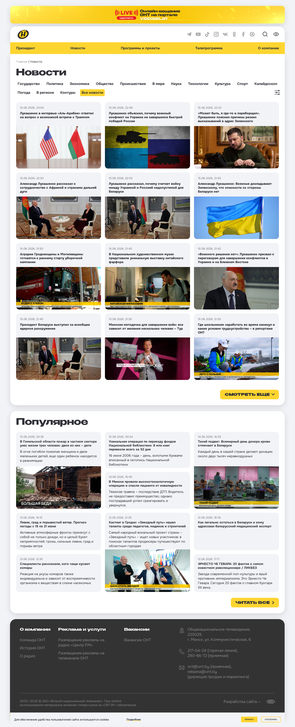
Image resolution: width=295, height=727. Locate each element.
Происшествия (133, 84)
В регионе (45, 92)
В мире (158, 84)
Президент (25, 48)
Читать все (253, 603)
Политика (54, 84)
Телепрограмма (208, 48)
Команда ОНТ (32, 640)
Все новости (92, 92)
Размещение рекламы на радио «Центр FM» (81, 643)
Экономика (79, 84)
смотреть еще (247, 395)
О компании (268, 48)
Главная (21, 62)
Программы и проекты (140, 48)
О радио (27, 656)
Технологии (198, 84)
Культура (222, 84)
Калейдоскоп (265, 84)
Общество (105, 84)
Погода (24, 92)
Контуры (67, 92)
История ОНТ (32, 648)
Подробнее (134, 719)
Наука (176, 84)
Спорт (242, 84)
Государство (29, 84)
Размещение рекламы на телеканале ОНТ (81, 656)
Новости (77, 48)
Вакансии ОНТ (137, 640)
